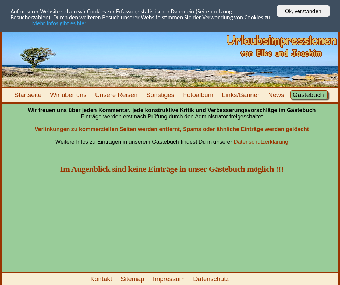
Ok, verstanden (303, 11)
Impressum (169, 279)
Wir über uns (69, 95)
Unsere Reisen (117, 95)
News (277, 95)
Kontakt (102, 279)
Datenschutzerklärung (261, 142)
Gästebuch (309, 95)
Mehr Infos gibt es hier (48, 23)
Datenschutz (212, 279)
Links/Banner (241, 95)
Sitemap (133, 279)
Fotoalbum (199, 95)
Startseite (29, 95)
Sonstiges (161, 95)
